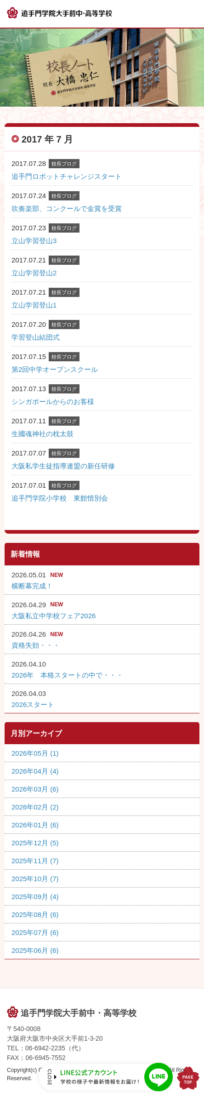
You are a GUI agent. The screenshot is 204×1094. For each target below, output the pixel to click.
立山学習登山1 (34, 305)
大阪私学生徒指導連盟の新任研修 (63, 466)
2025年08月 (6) (35, 914)
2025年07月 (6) (35, 932)
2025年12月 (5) (35, 843)
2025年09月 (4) (35, 896)
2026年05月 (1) (35, 753)
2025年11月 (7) (35, 861)
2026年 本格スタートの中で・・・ (67, 675)
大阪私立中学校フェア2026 (53, 616)
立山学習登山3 (34, 241)
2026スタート (32, 704)
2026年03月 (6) (35, 789)
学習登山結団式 (35, 337)
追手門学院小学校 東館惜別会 (59, 498)
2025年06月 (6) (35, 950)
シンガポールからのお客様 (52, 401)
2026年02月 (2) (35, 807)
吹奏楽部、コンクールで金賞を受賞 (66, 208)
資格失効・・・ (35, 645)
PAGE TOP (188, 1077)
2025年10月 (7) (35, 879)
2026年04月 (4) (35, 771)
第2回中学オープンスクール (54, 369)
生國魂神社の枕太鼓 (42, 434)
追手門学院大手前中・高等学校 (78, 1013)
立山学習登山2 (34, 273)
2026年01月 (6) (35, 825)
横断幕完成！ (32, 586)
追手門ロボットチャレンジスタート (66, 176)
